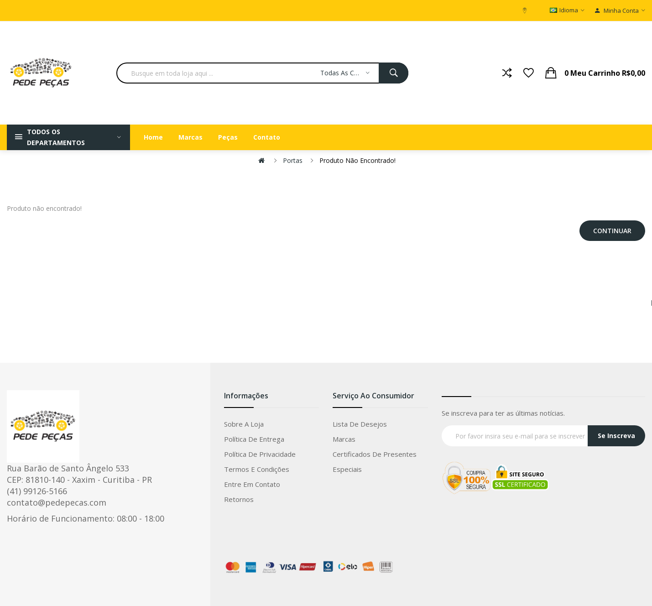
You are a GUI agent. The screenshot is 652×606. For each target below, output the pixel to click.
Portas (293, 160)
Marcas (344, 439)
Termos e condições (256, 469)
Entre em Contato (252, 484)
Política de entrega (254, 439)
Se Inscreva (616, 435)
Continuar (612, 230)
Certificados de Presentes (375, 454)
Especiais (347, 469)
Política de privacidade (260, 454)
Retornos (239, 499)
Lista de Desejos (360, 423)
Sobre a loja (244, 423)
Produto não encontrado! (357, 160)
